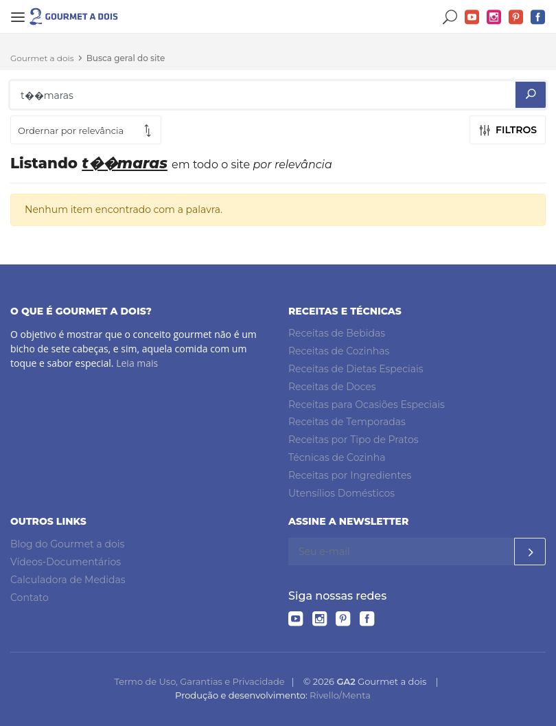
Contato (29, 597)
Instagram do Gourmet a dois (494, 17)
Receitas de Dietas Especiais (356, 369)
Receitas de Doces (332, 387)
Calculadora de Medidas (68, 580)
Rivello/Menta (340, 695)
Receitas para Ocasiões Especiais (366, 404)
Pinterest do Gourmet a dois (516, 17)
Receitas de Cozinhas (338, 351)
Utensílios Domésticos (341, 493)
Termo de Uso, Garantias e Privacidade (199, 681)
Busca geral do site (125, 58)
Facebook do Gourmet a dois (538, 17)
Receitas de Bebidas (336, 333)
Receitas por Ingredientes (349, 475)
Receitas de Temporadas (347, 422)
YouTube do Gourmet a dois (472, 17)
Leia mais (137, 363)
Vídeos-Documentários (65, 562)
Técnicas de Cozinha (336, 457)
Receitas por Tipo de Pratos (353, 439)
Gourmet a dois (42, 58)
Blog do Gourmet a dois (67, 544)
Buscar (450, 17)
